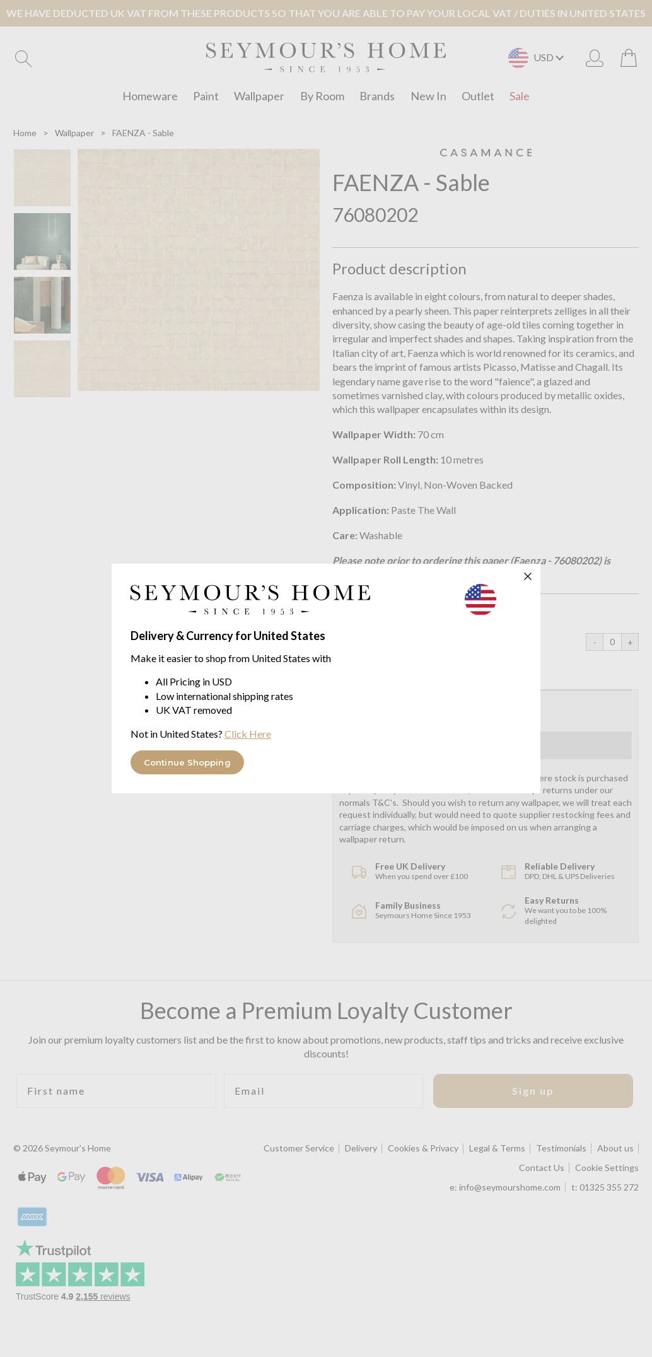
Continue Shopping (187, 762)
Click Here (247, 734)
